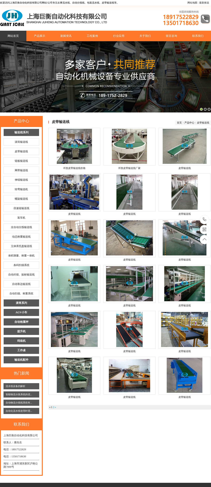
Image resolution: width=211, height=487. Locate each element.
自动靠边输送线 (21, 284)
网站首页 (13, 35)
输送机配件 (21, 359)
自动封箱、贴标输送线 (21, 274)
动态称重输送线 (21, 236)
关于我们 (145, 35)
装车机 (21, 217)
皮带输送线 (21, 151)
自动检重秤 (21, 321)
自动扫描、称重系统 (21, 293)
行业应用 (118, 35)
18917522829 (204, 219)
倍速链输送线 (21, 208)
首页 (179, 122)
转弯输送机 (21, 189)
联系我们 (197, 35)
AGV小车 (21, 312)
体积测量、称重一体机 (21, 255)
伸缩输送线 (21, 179)
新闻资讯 (66, 35)
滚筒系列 (21, 302)
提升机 (21, 331)
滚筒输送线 (21, 142)
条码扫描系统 (21, 265)
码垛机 (21, 340)
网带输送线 (21, 170)
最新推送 (204, 2)
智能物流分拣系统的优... (19, 394)
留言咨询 (171, 35)
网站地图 (192, 2)
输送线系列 (21, 132)
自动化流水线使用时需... (19, 411)
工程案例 (92, 35)
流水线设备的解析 (15, 386)
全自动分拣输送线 (21, 227)
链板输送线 (21, 160)
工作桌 (21, 350)
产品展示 (39, 35)
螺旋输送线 (21, 198)
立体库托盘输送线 (21, 246)
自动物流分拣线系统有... (19, 402)
